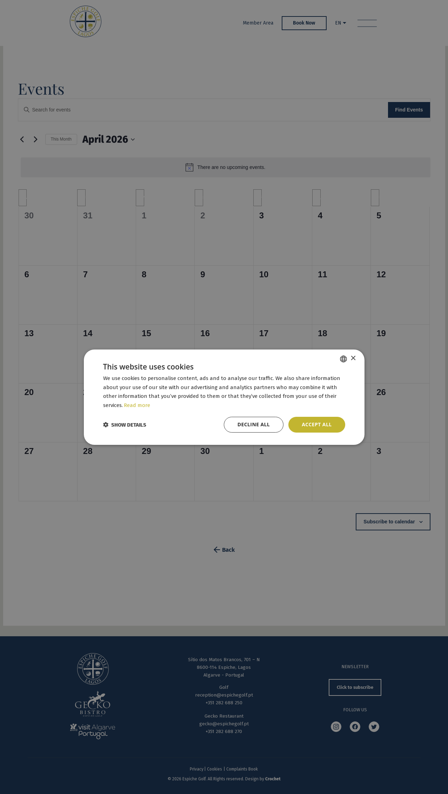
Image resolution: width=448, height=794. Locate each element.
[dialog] (224, 397)
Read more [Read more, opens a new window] (137, 405)
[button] (125, 424)
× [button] (353, 358)
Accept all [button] (317, 424)
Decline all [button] (254, 424)
